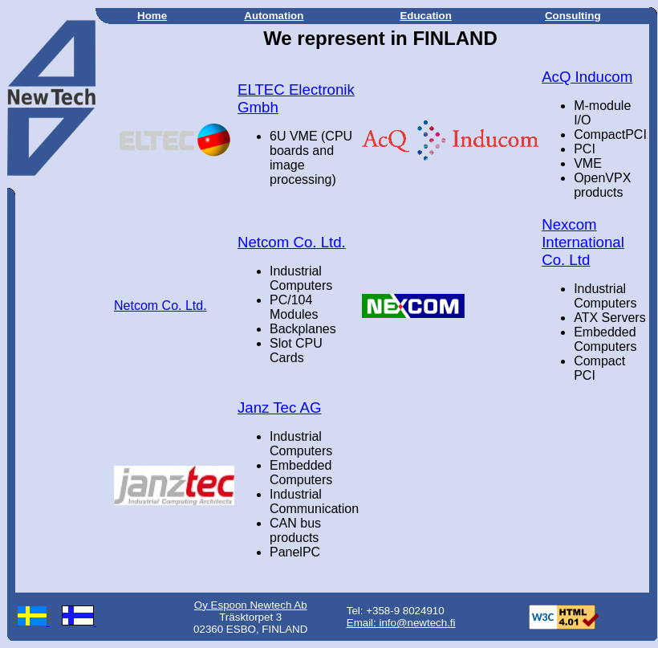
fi (131, 582)
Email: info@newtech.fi (401, 623)
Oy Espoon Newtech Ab (250, 605)
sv (118, 582)
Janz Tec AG (279, 407)
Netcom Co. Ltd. (160, 305)
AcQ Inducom (587, 76)
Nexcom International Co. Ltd (583, 242)
